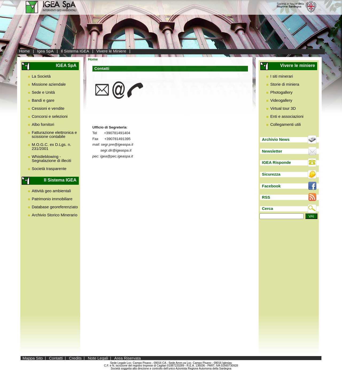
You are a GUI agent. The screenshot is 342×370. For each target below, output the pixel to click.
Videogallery (281, 100)
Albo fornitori (43, 124)
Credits (75, 358)
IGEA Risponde (276, 162)
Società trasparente (49, 168)
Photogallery (281, 92)
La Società (41, 76)
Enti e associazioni (286, 116)
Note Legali (98, 358)
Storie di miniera (284, 84)
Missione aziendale (49, 84)
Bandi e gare (43, 100)
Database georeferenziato (55, 207)
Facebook (271, 186)
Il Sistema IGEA (75, 51)
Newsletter (272, 151)
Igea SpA (45, 51)
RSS (266, 197)
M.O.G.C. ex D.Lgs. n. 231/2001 (51, 146)
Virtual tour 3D (283, 108)
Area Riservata (127, 358)
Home (24, 51)
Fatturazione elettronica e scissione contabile (54, 134)
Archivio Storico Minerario (54, 215)
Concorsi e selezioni (50, 116)
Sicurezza (271, 174)
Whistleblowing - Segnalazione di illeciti (51, 158)
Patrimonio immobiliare (52, 199)
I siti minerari (281, 76)
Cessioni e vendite (48, 108)
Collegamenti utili (285, 124)
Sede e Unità (43, 92)
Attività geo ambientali (51, 190)
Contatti (56, 358)
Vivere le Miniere (111, 51)
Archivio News (275, 139)
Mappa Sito (32, 358)
